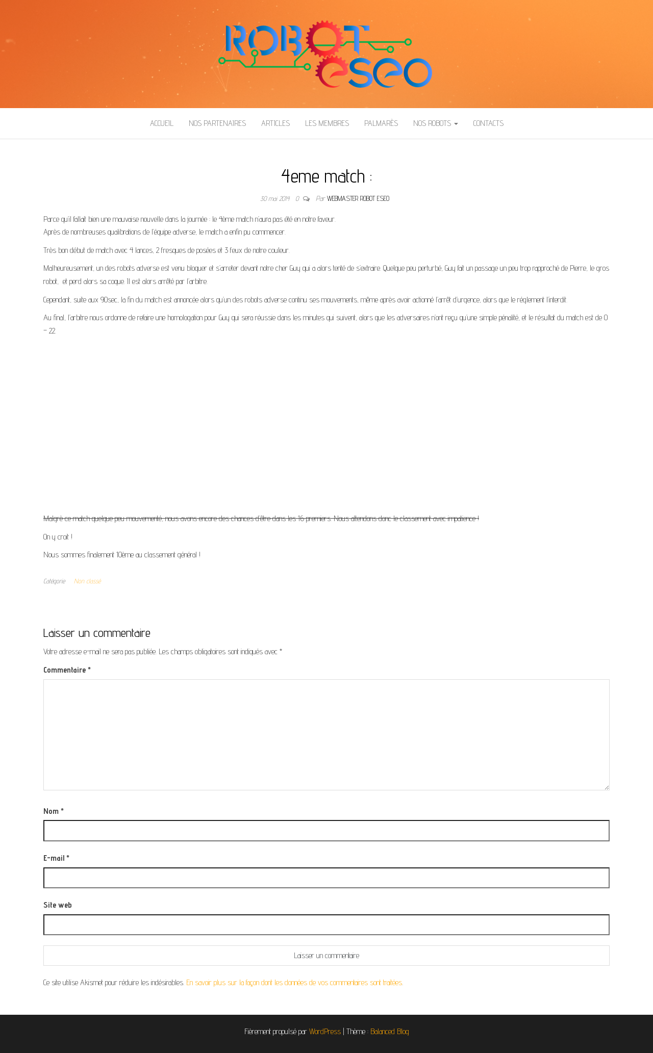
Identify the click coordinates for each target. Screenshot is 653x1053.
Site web (57, 905)
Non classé (87, 581)
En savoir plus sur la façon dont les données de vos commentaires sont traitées (294, 982)
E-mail (56, 858)
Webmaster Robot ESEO (358, 198)
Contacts (488, 123)
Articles (275, 123)
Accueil (161, 123)
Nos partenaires (217, 123)
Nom (53, 811)
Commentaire (67, 670)
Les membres (327, 123)
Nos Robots (435, 123)
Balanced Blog (389, 1031)
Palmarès (381, 123)
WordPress (325, 1031)
